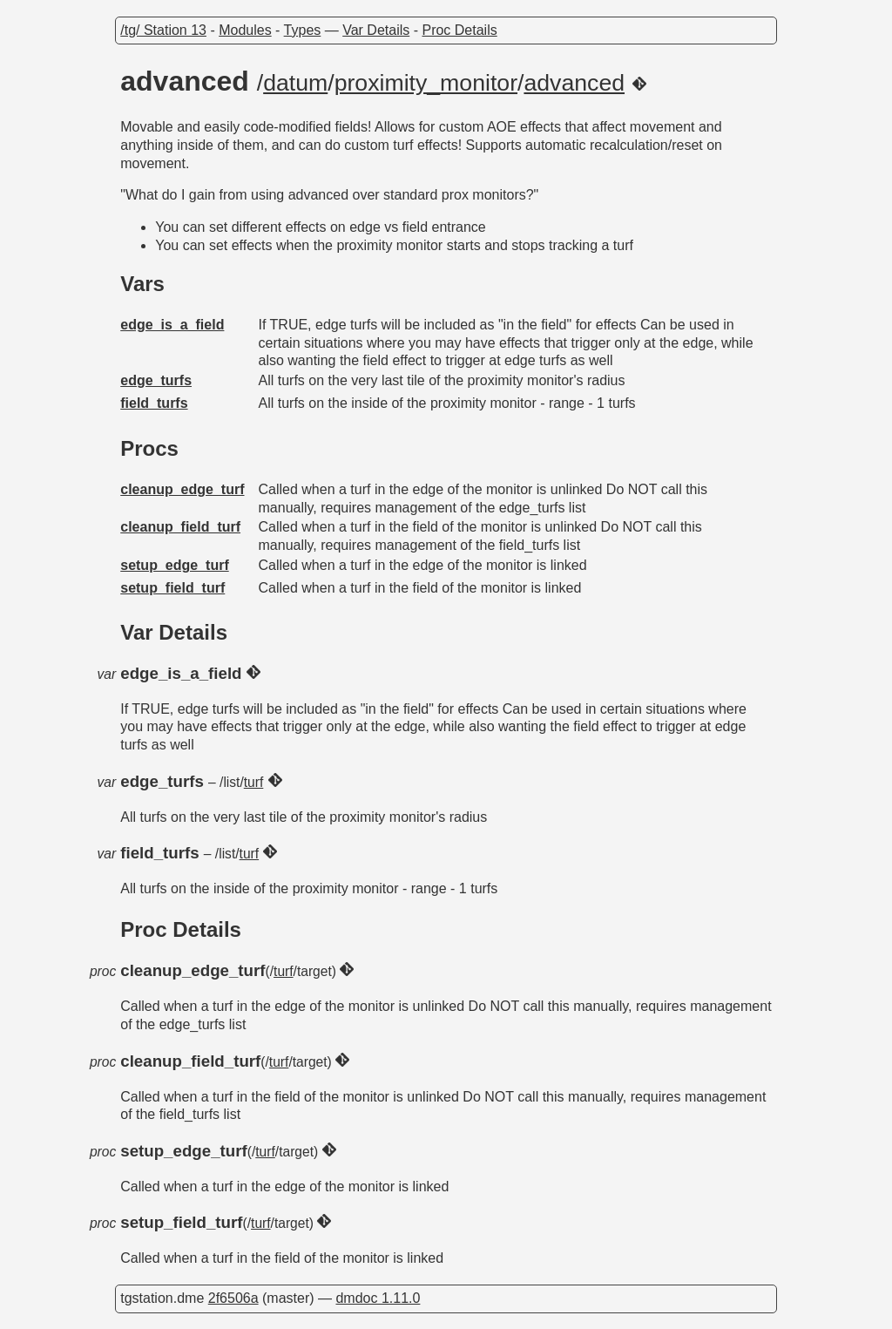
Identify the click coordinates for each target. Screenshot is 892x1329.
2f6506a (233, 1298)
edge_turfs (156, 380)
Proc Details (459, 30)
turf (254, 782)
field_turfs (153, 403)
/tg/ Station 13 (163, 30)
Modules (245, 30)
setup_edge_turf (174, 565)
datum (295, 83)
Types (302, 30)
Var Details (375, 30)
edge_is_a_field (172, 324)
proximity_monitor (425, 83)
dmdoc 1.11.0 (377, 1298)
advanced (574, 83)
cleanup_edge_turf (182, 489)
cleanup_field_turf (180, 526)
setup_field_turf (172, 587)
